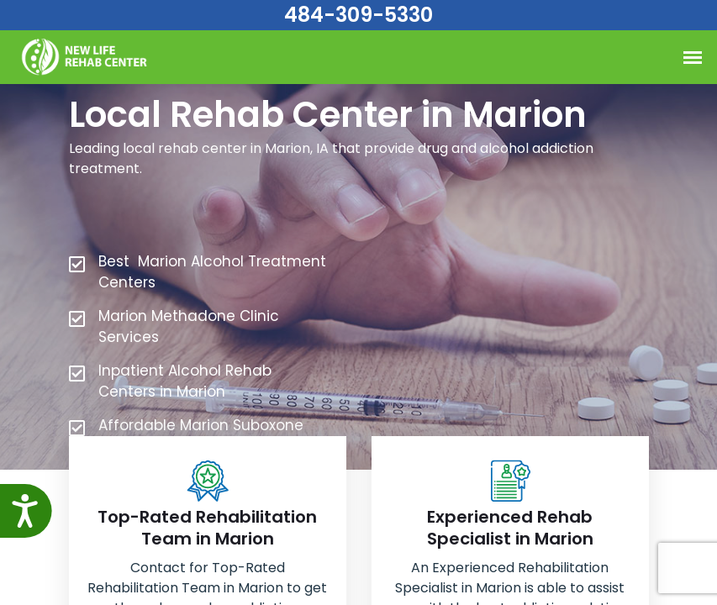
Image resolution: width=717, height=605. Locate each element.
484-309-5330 (358, 15)
